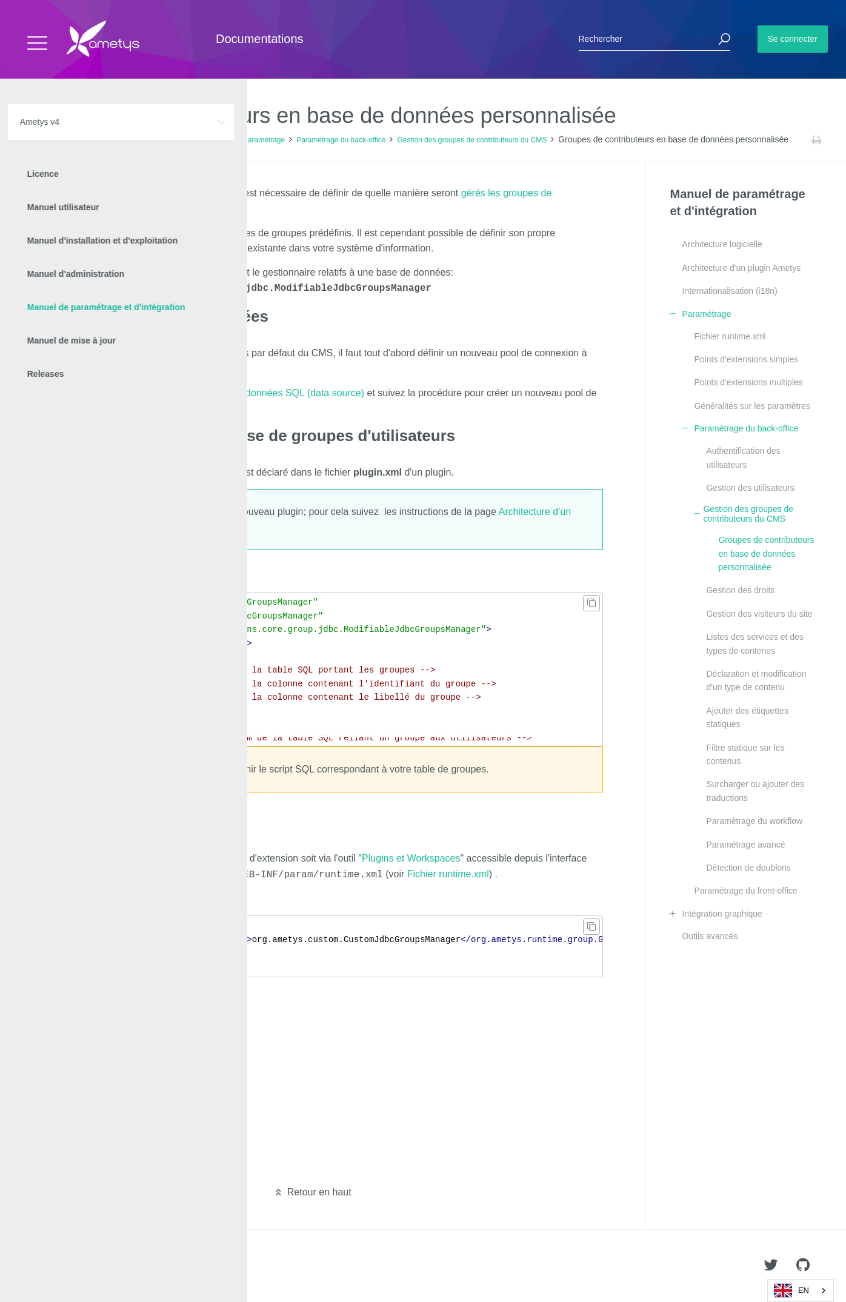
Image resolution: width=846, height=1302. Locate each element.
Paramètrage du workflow (754, 821)
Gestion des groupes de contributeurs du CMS (472, 140)
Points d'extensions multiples (748, 382)
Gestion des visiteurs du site (759, 614)
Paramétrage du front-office (745, 890)
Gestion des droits (740, 590)
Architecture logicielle (722, 244)
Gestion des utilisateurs (750, 488)
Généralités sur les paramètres (752, 406)
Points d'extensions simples (746, 359)
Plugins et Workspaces (411, 857)
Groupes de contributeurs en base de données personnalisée (766, 553)
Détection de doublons (748, 867)
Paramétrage (264, 140)
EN (791, 1290)
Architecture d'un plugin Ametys (741, 268)
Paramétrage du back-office (340, 140)
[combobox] (800, 1290)
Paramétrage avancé (745, 844)
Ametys (80, 1266)
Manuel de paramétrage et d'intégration (168, 140)
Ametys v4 (76, 140)
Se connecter (793, 39)
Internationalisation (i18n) (729, 291)
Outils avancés (710, 936)
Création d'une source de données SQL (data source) (249, 392)
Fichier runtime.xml (448, 873)
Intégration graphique (722, 913)
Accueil (36, 140)
